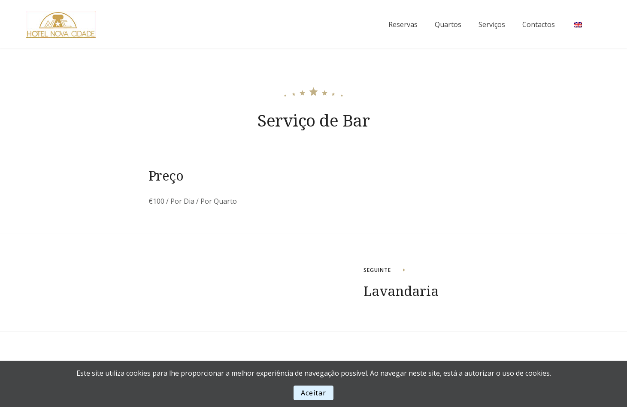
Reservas (403, 24)
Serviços (492, 24)
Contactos (538, 24)
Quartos (448, 24)
